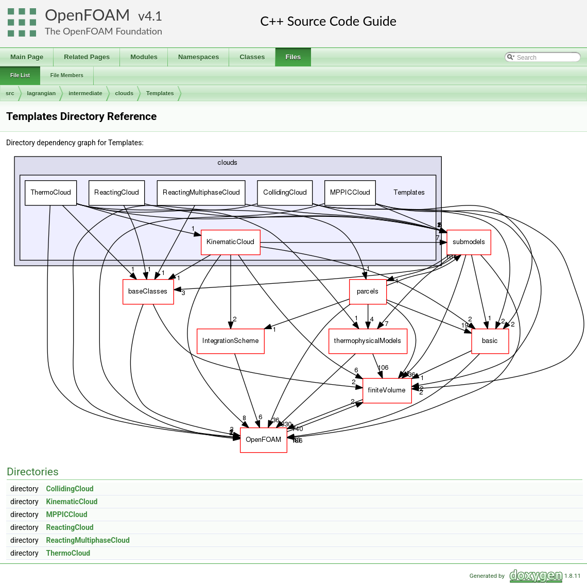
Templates (160, 93)
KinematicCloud (72, 501)
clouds (124, 93)
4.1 (153, 15)
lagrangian (41, 93)
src (10, 93)
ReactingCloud (70, 527)
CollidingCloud (70, 489)
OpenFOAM (87, 14)
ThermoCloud (68, 553)
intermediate (85, 93)
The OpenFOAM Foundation (103, 31)
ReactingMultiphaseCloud (88, 540)
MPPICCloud (67, 514)
